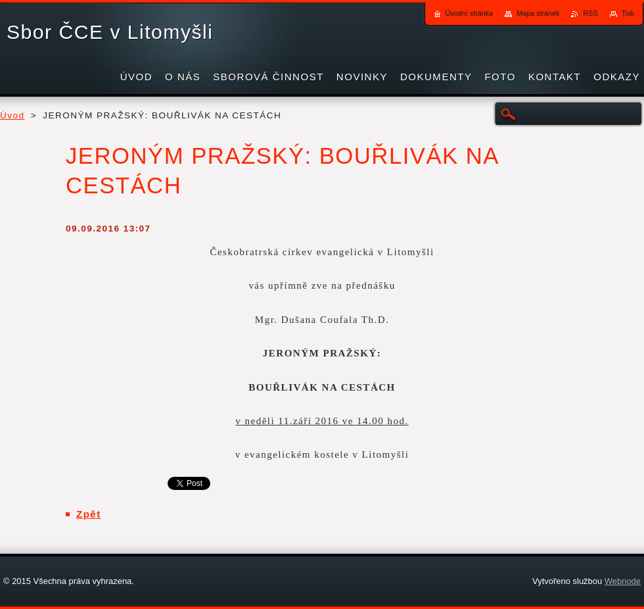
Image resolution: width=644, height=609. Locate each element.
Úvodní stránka (470, 13)
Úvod (12, 115)
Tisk (628, 13)
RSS (590, 13)
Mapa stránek (538, 13)
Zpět (88, 514)
